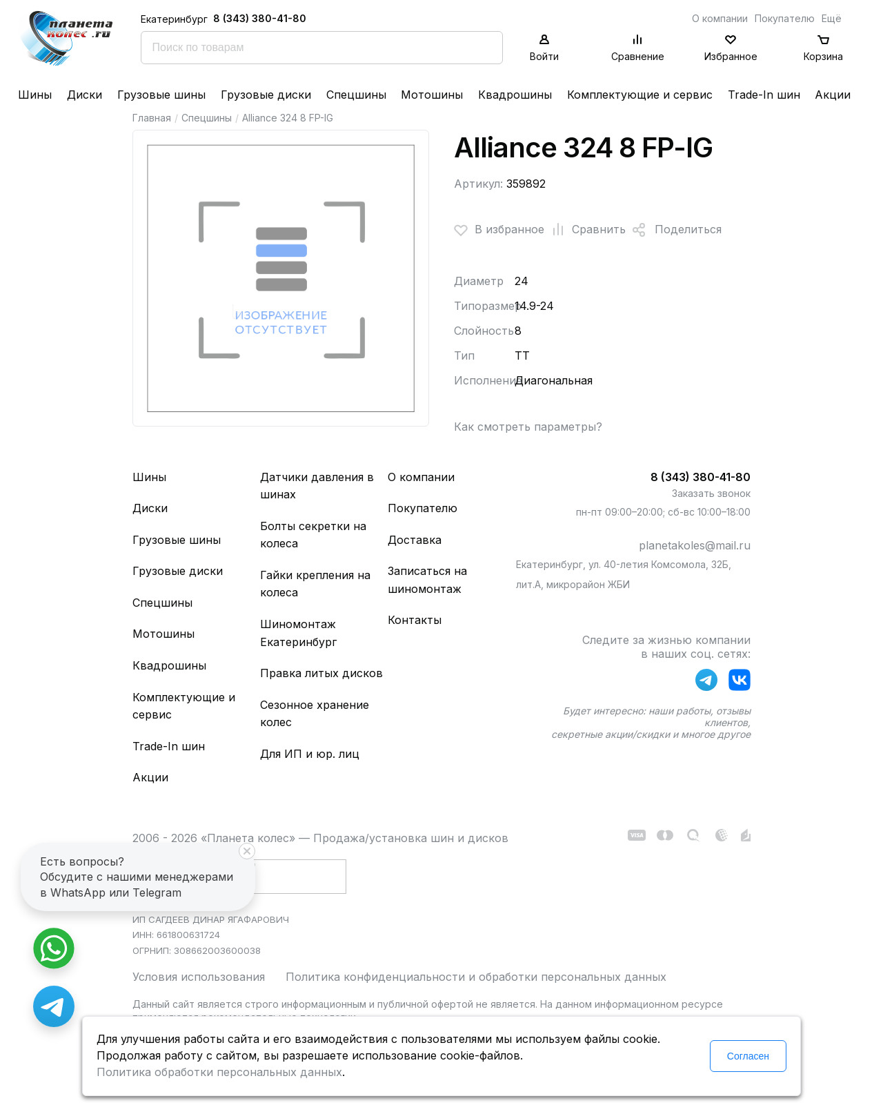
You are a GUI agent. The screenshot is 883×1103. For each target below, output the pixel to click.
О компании (720, 18)
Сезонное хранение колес (314, 714)
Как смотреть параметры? (528, 426)
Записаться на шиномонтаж (427, 580)
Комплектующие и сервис (640, 94)
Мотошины (432, 94)
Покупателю (785, 18)
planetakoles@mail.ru (695, 545)
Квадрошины (515, 94)
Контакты (415, 620)
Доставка (415, 540)
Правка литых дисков (321, 673)
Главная (151, 118)
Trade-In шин (764, 94)
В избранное (499, 230)
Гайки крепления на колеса (315, 584)
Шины (35, 94)
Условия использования (198, 977)
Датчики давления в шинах (317, 486)
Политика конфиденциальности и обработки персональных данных (476, 977)
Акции (833, 94)
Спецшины (356, 94)
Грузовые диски (266, 94)
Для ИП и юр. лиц (309, 754)
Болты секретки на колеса (313, 535)
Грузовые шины (161, 94)
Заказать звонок (711, 493)
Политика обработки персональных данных (219, 1072)
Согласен (748, 1056)
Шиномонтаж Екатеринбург (298, 633)
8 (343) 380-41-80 (259, 18)
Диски (84, 94)
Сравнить (585, 230)
